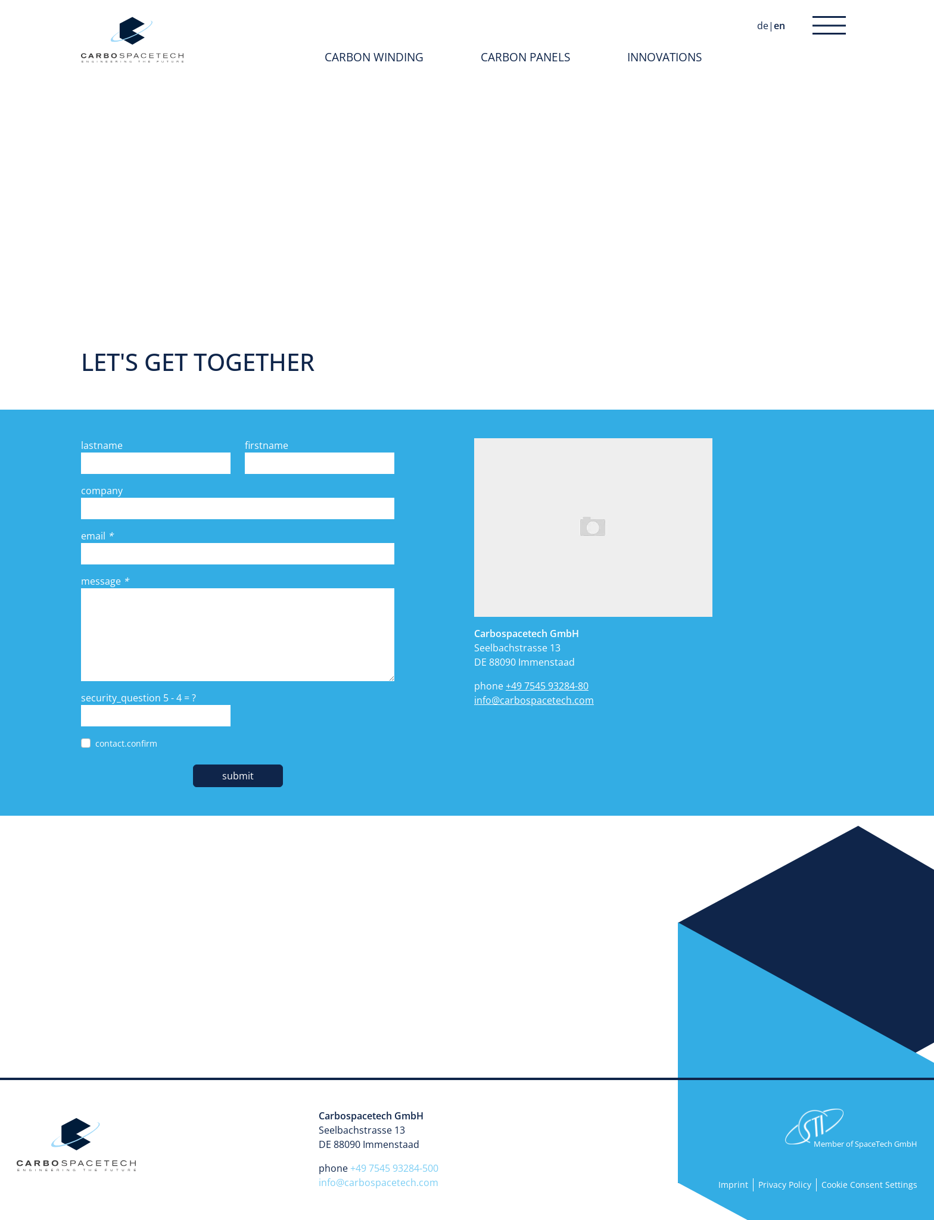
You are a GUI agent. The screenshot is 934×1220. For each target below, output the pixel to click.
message (105, 581)
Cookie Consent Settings (869, 1184)
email (97, 535)
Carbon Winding (374, 57)
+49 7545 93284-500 (394, 1168)
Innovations (664, 57)
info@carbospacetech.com (534, 700)
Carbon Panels (525, 57)
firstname (266, 445)
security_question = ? (138, 697)
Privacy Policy (784, 1184)
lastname (102, 445)
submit (238, 775)
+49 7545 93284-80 (547, 685)
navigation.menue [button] (825, 25)
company (102, 490)
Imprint (733, 1184)
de (762, 25)
